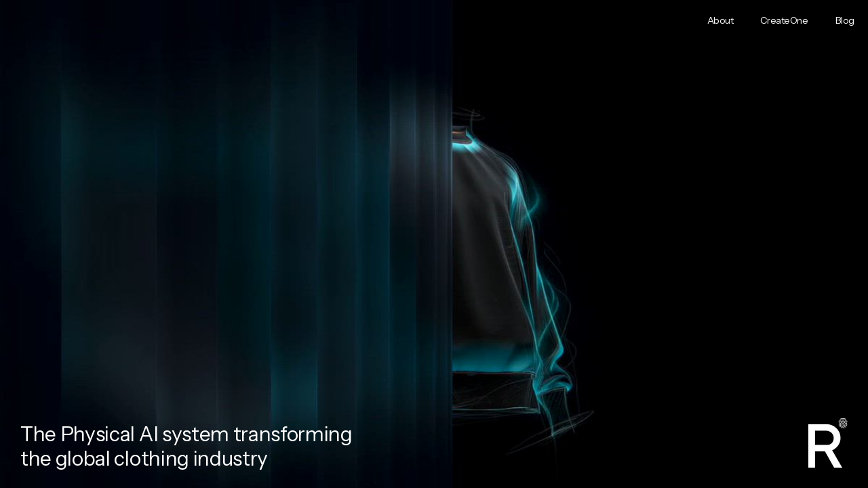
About (720, 20)
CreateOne (784, 20)
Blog (844, 20)
